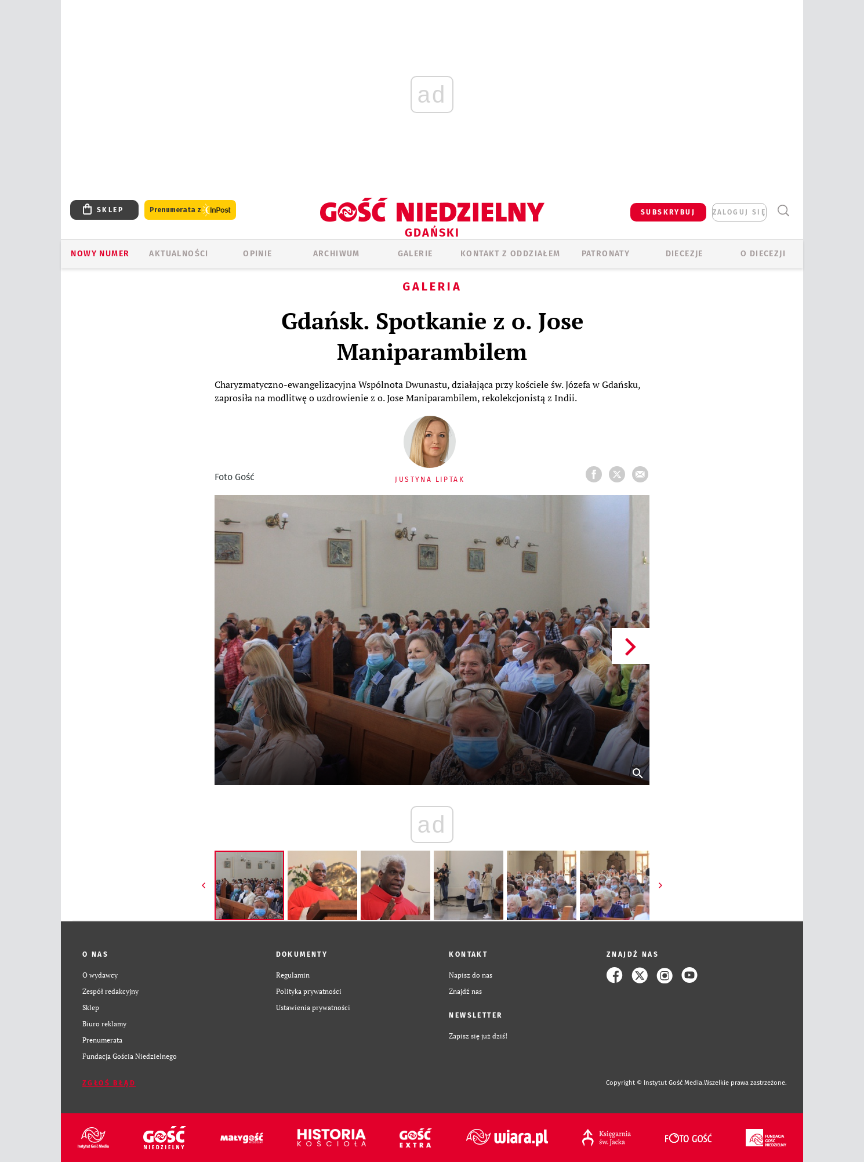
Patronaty (606, 254)
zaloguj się (739, 212)
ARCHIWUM (336, 254)
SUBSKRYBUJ (668, 212)
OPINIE (257, 254)
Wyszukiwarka (783, 210)
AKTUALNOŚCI (178, 254)
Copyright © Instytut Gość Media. (655, 1083)
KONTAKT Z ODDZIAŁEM (510, 254)
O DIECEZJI (763, 254)
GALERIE (415, 254)
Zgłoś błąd (109, 1083)
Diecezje (684, 254)
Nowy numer (100, 254)
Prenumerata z (190, 210)
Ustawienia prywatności (313, 1007)
